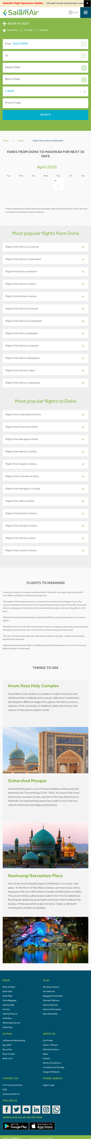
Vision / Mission (50, 1045)
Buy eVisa (7, 1050)
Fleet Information (51, 1050)
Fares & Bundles (50, 1014)
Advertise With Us (11, 1094)
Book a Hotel (9, 1054)
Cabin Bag (7, 1027)
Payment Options (51, 1001)
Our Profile (48, 1041)
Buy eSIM (7, 1045)
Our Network (49, 992)
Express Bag (8, 1005)
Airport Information (52, 1010)
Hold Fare (7, 1019)
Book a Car (8, 1059)
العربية (73, 12)
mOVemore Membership (14, 1041)
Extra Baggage (9, 1001)
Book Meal (7, 996)
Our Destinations (51, 987)
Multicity (41, 30)
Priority (6, 1010)
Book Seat (7, 992)
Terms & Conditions (52, 1063)
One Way (26, 30)
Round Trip (10, 30)
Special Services (50, 1005)
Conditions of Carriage (53, 1068)
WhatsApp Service (11, 1023)
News (45, 1054)
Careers (46, 1059)
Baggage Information (53, 996)
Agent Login (49, 1085)
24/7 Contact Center (12, 1085)
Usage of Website (51, 1072)
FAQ (5, 1090)
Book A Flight (9, 987)
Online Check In (10, 1014)
